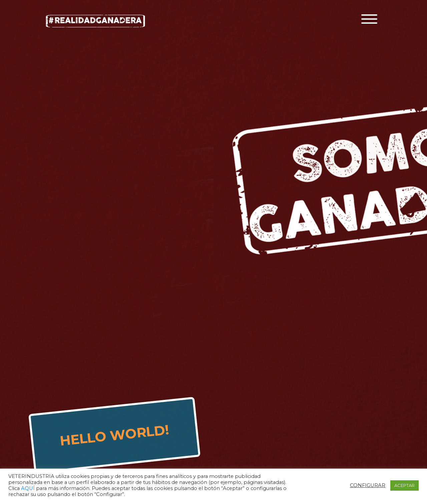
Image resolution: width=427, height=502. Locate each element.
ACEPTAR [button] (404, 485)
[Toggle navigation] (369, 19)
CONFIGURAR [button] (367, 485)
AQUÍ (28, 488)
